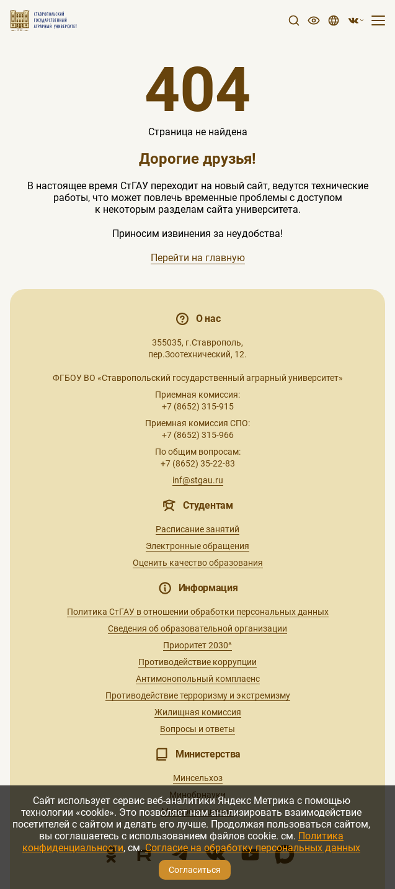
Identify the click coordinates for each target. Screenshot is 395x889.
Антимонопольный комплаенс (198, 679)
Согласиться (195, 870)
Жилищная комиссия (197, 712)
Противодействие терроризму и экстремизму (197, 695)
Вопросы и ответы (197, 729)
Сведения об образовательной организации (197, 628)
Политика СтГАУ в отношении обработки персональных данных (198, 612)
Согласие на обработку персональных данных (252, 848)
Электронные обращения (197, 546)
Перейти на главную (198, 258)
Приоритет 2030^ (197, 645)
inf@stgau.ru (197, 480)
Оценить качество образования (198, 563)
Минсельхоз (198, 778)
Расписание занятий (197, 529)
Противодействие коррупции (197, 662)
